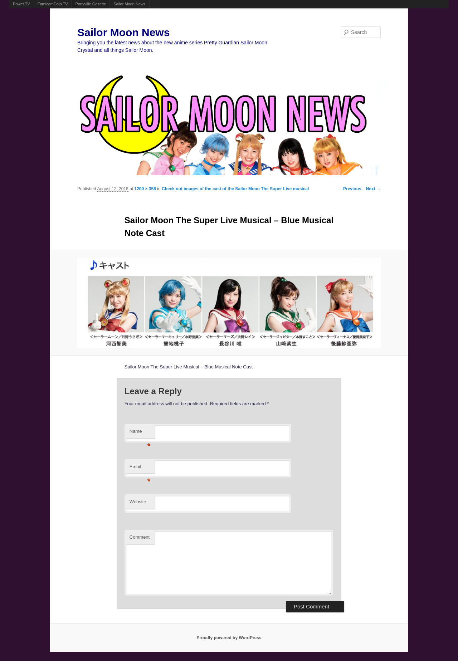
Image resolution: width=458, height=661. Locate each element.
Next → (373, 188)
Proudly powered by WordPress (228, 637)
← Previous (349, 188)
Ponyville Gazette (90, 4)
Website (138, 501)
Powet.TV (21, 4)
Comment (140, 537)
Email (140, 469)
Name (140, 433)
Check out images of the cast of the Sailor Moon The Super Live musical (235, 188)
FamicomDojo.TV (53, 4)
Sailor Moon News (129, 4)
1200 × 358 (145, 188)
